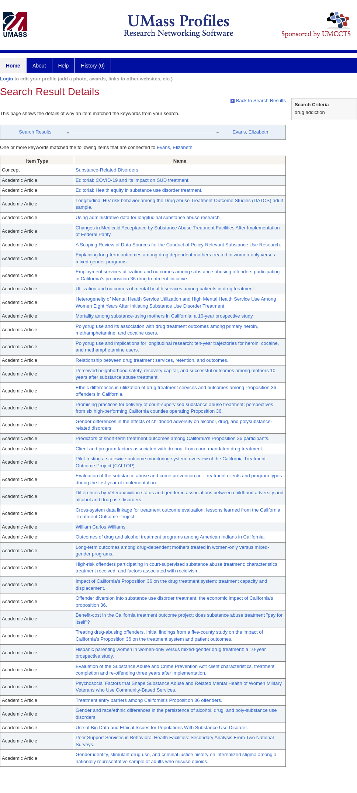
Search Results (35, 132)
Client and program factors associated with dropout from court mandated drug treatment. (169, 448)
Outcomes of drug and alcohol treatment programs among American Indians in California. (170, 537)
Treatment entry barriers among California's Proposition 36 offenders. (149, 700)
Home (13, 66)
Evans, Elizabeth (250, 132)
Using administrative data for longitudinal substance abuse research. (148, 217)
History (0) (93, 66)
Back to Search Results (258, 100)
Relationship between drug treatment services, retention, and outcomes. (152, 360)
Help (63, 66)
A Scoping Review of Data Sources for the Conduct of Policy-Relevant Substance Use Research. (178, 244)
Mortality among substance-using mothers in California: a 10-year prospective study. (165, 316)
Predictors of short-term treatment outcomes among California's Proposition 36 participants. (173, 438)
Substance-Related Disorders (107, 170)
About (39, 66)
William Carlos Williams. (101, 527)
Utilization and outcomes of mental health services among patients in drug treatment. (165, 288)
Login (6, 79)
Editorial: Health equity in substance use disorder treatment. (139, 190)
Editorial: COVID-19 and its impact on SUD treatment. (133, 180)
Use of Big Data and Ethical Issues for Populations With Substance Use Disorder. (162, 727)
